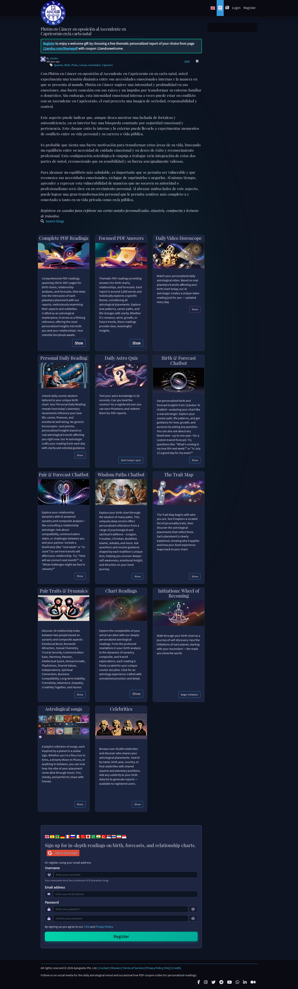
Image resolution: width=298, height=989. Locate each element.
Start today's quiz (131, 460)
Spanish (58, 65)
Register (249, 7)
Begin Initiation (189, 694)
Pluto (74, 65)
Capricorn (107, 65)
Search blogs (52, 221)
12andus (54, 58)
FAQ (167, 968)
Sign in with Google (62, 853)
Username (52, 868)
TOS (86, 927)
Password (52, 902)
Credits (176, 968)
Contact (104, 968)
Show (79, 343)
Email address (55, 887)
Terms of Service (133, 968)
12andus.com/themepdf (60, 48)
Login (236, 7)
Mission (116, 968)
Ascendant (94, 65)
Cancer (83, 65)
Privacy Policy (104, 927)
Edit (187, 61)
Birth (67, 65)
